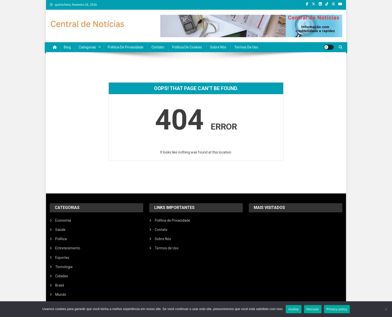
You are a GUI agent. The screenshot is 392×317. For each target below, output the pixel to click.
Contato (158, 47)
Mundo (60, 295)
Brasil (59, 285)
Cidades (61, 276)
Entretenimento (67, 248)
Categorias (87, 47)
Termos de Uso (246, 47)
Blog (67, 47)
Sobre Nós (218, 47)
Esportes (62, 258)
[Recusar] (385, 309)
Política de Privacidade (126, 47)
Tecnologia (63, 267)
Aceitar (293, 309)
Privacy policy (336, 309)
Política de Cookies (187, 47)
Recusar (312, 309)
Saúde (60, 230)
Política (61, 239)
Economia (63, 220)
